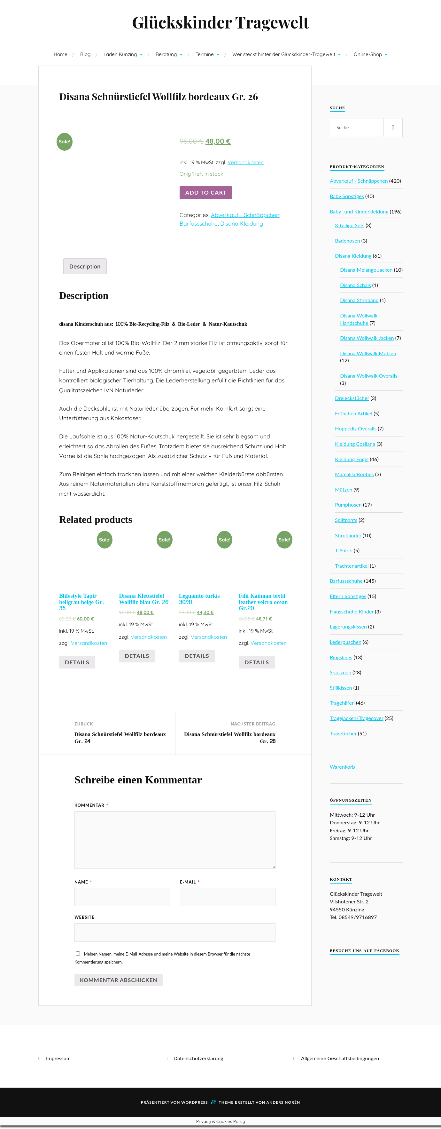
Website (84, 920)
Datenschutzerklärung (198, 1061)
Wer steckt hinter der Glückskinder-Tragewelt (283, 57)
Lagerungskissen (348, 629)
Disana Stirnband (359, 303)
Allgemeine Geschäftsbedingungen (340, 1061)
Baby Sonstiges (347, 199)
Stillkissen (341, 690)
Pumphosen (348, 507)
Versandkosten (246, 183)
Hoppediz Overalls (355, 431)
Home (60, 57)
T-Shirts (343, 553)
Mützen (343, 492)
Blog (85, 57)
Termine (205, 57)
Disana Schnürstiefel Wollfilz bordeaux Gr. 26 (153, 106)
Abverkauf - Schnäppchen (245, 235)
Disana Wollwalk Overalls (368, 378)
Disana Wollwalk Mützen (368, 356)
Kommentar (91, 807)
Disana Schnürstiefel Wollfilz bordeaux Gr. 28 (229, 740)
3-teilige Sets (349, 228)
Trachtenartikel (351, 568)
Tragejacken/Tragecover (356, 721)
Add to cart (206, 213)
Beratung (166, 57)
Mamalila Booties (354, 477)
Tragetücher (343, 736)
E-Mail (190, 884)
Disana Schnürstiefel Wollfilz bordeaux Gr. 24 (120, 740)
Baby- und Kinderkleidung (359, 214)
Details (77, 664)
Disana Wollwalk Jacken (367, 341)
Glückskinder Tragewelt (220, 23)
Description (85, 268)
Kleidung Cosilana (355, 447)
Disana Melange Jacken (366, 272)
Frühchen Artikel (353, 416)
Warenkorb (342, 769)
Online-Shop (368, 57)
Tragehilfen (342, 705)
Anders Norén (283, 1105)
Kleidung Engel (351, 462)
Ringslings (341, 660)
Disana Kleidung (241, 244)
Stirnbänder (348, 538)
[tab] (85, 268)
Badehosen (347, 243)
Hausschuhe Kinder (352, 614)
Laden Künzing (120, 57)
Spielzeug (340, 675)
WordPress (194, 1105)
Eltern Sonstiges (348, 599)
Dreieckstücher (352, 401)
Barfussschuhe (199, 244)
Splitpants (346, 523)
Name (83, 884)
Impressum (58, 1061)
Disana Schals (355, 288)
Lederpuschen (345, 645)
